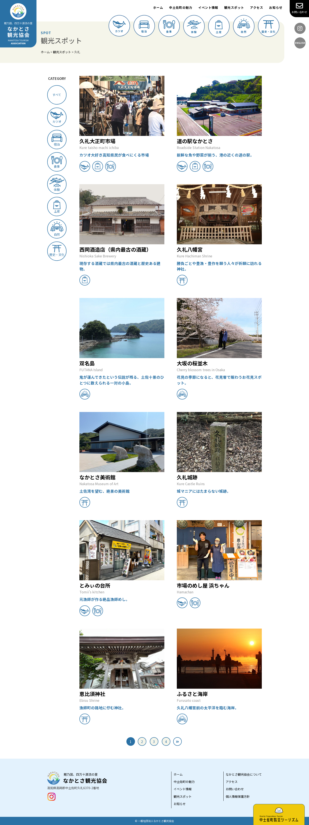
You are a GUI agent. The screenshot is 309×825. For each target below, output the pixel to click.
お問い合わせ (299, 8)
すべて (57, 95)
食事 (169, 26)
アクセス (256, 7)
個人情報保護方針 (238, 796)
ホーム (158, 7)
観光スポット (234, 7)
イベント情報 (208, 7)
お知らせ (275, 7)
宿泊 (144, 27)
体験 (194, 27)
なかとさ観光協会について (244, 774)
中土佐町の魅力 (180, 7)
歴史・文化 (269, 26)
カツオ (119, 27)
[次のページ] (177, 741)
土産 (219, 27)
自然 (243, 25)
